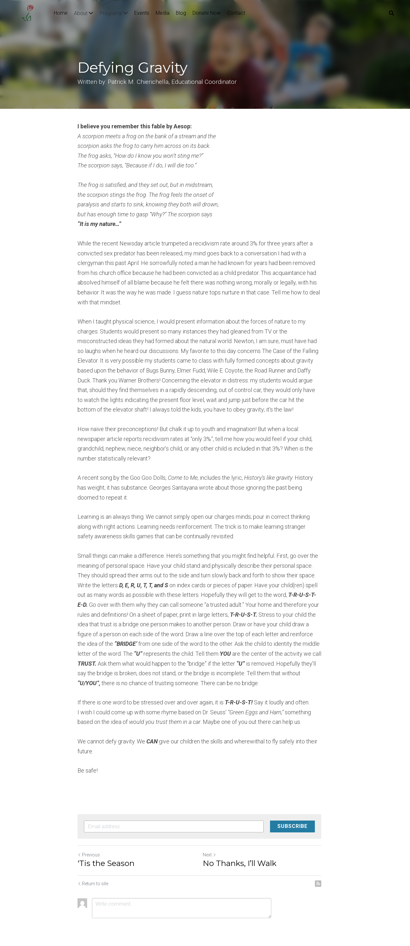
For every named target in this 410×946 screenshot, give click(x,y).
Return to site (93, 873)
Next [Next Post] (215, 844)
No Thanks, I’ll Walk (245, 853)
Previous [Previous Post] (89, 844)
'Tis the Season (106, 853)
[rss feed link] (329, 873)
